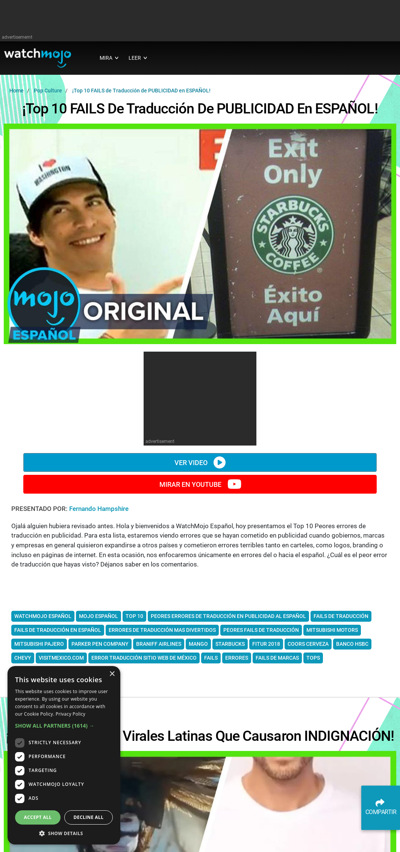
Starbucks (230, 644)
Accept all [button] (38, 817)
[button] (64, 726)
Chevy (22, 658)
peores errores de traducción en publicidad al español (228, 616)
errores (236, 658)
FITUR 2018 (266, 644)
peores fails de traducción (261, 630)
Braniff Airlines (158, 644)
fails (211, 658)
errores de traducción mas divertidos (162, 630)
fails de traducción (341, 616)
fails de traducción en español (57, 630)
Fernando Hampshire (99, 508)
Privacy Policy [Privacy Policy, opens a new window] (70, 714)
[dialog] (64, 755)
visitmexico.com (61, 658)
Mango (198, 644)
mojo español (98, 616)
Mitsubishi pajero (39, 644)
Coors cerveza (308, 644)
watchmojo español (42, 616)
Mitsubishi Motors (332, 630)
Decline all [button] (89, 817)
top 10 (134, 616)
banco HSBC (352, 644)
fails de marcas (277, 658)
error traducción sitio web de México (144, 658)
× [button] (112, 674)
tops (313, 658)
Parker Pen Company (100, 644)
